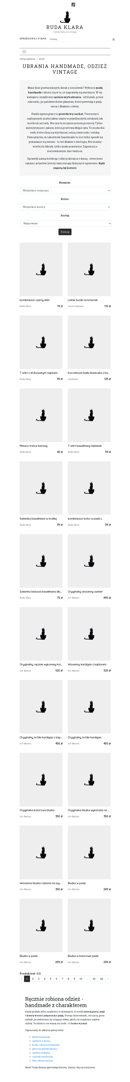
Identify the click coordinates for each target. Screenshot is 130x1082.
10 (81, 978)
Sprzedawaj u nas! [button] (33, 38)
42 (101, 978)
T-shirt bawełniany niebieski (85, 446)
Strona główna (27, 58)
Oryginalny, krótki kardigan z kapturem (41, 737)
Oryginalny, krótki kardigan (84, 737)
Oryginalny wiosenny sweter (85, 591)
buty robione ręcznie (42, 1060)
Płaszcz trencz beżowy (33, 446)
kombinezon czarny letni (34, 300)
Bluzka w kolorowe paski (83, 956)
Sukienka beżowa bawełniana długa (41, 591)
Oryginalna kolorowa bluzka (37, 810)
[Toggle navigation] (24, 51)
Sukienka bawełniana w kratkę (38, 518)
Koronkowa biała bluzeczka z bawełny (89, 373)
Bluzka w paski (77, 883)
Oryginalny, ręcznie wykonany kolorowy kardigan (41, 664)
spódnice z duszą (41, 1040)
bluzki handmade (41, 1036)
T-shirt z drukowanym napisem (39, 373)
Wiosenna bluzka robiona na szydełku (41, 883)
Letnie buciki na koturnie (83, 300)
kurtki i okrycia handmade (45, 1044)
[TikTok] (73, 5)
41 (94, 978)
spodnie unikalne (41, 1052)
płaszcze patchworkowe (44, 1048)
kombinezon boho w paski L (85, 518)
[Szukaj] (69, 39)
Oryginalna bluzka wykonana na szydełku (89, 810)
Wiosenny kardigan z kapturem (87, 664)
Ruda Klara (65, 24)
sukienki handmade (42, 1056)
